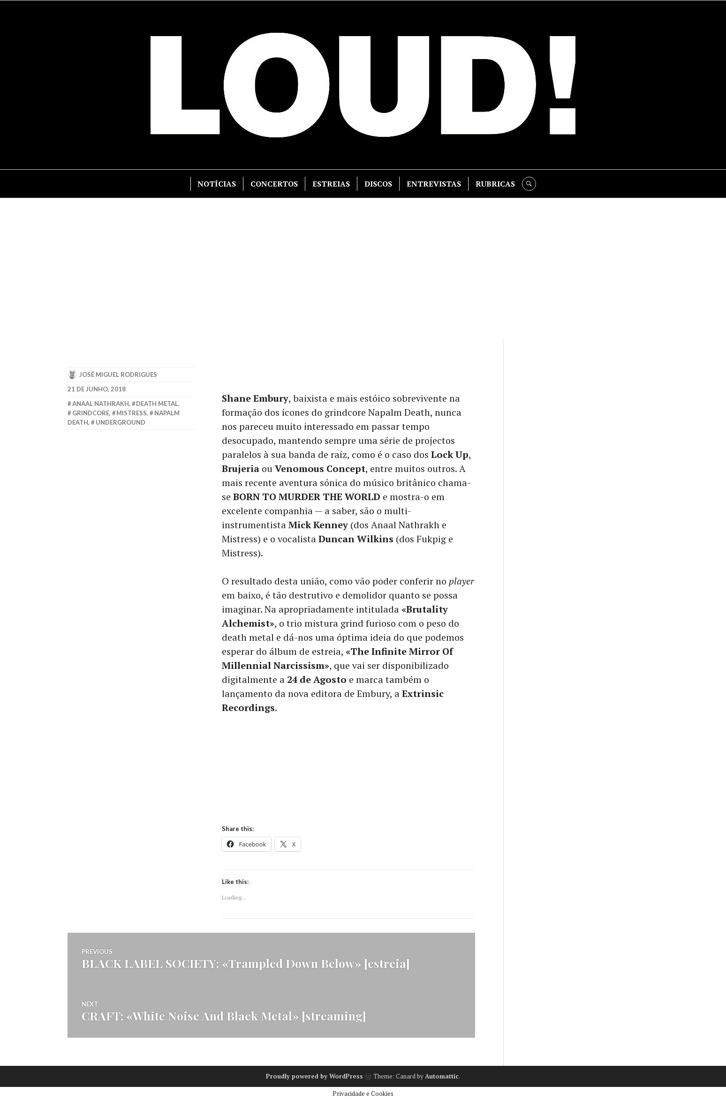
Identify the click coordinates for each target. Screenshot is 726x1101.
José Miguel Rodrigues (118, 374)
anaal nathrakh (100, 403)
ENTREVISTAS (434, 184)
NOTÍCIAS (216, 184)
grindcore (90, 413)
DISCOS (378, 184)
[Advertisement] (363, 268)
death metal (157, 403)
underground (120, 422)
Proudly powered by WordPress (314, 1076)
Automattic (442, 1076)
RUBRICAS (495, 184)
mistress (131, 413)
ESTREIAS (331, 184)
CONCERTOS (274, 184)
